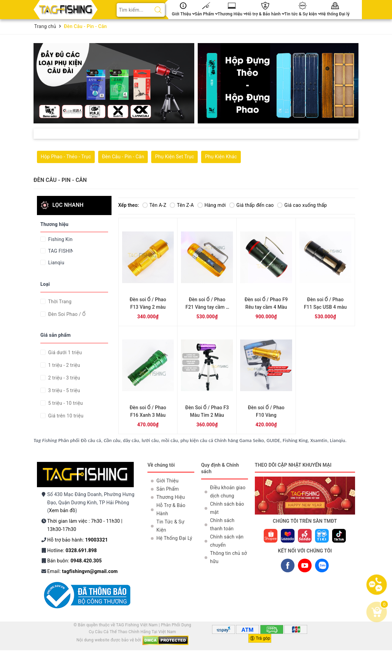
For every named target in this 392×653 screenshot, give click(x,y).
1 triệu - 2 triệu (63, 365)
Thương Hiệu (232, 14)
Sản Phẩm (206, 14)
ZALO (322, 566)
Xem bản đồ (62, 510)
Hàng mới (211, 205)
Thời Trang (59, 301)
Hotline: (72, 550)
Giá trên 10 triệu (65, 415)
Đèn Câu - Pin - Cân (123, 156)
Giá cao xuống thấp (302, 205)
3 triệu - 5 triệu (63, 390)
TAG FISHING (60, 251)
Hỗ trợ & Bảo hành (265, 14)
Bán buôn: (74, 560)
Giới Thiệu (183, 14)
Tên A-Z (154, 205)
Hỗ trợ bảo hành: (77, 540)
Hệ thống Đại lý (335, 14)
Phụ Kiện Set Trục (174, 156)
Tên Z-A (182, 205)
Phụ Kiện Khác (221, 156)
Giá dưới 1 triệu (64, 352)
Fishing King (60, 239)
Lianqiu (55, 262)
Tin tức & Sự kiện (302, 14)
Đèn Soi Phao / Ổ (66, 314)
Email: (82, 571)
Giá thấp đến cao (251, 205)
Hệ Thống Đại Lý (174, 538)
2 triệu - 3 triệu (63, 378)
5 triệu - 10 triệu (65, 403)
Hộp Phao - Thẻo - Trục (66, 156)
